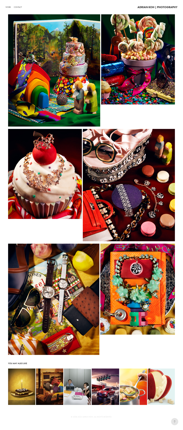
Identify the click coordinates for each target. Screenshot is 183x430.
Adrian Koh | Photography (157, 7)
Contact (18, 7)
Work (8, 7)
